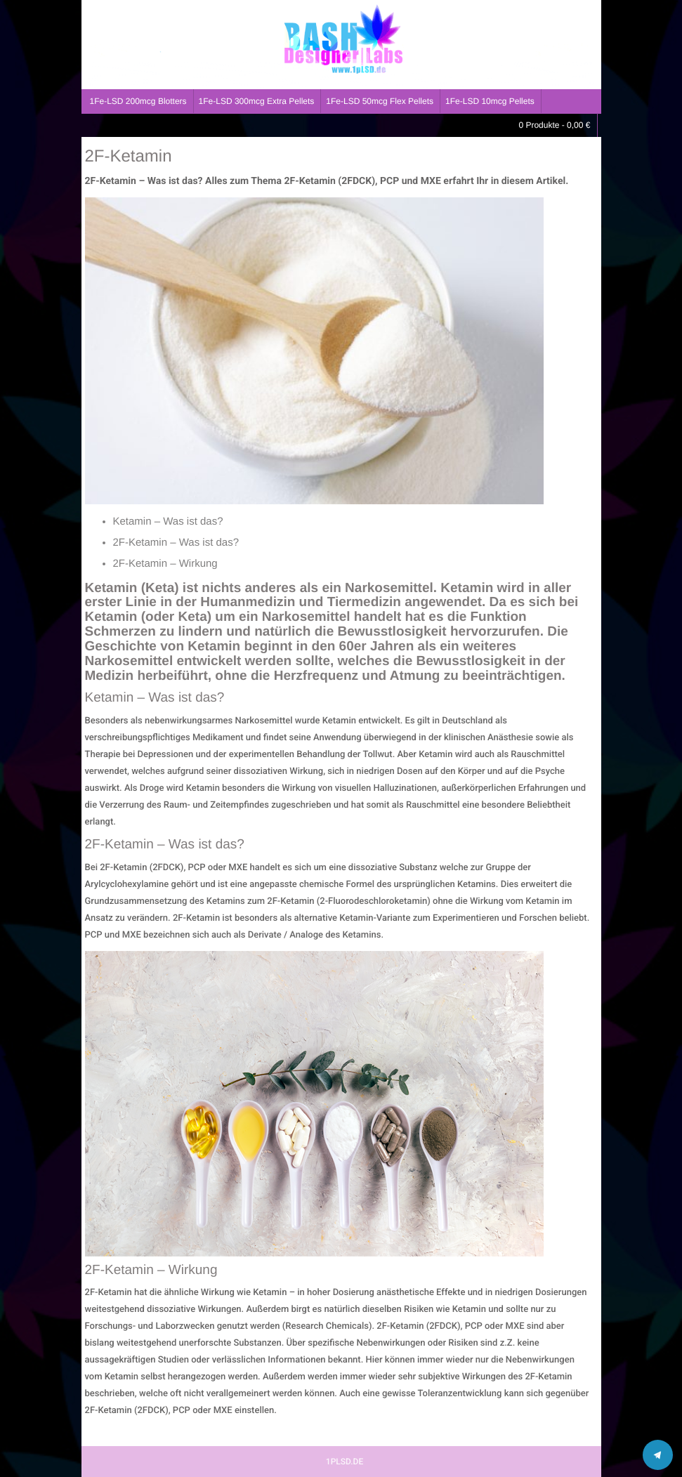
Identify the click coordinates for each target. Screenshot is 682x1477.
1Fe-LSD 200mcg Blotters (138, 101)
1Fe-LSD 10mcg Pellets (490, 101)
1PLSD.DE (344, 1461)
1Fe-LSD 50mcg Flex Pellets (379, 101)
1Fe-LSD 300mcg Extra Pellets (257, 101)
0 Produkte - (554, 125)
